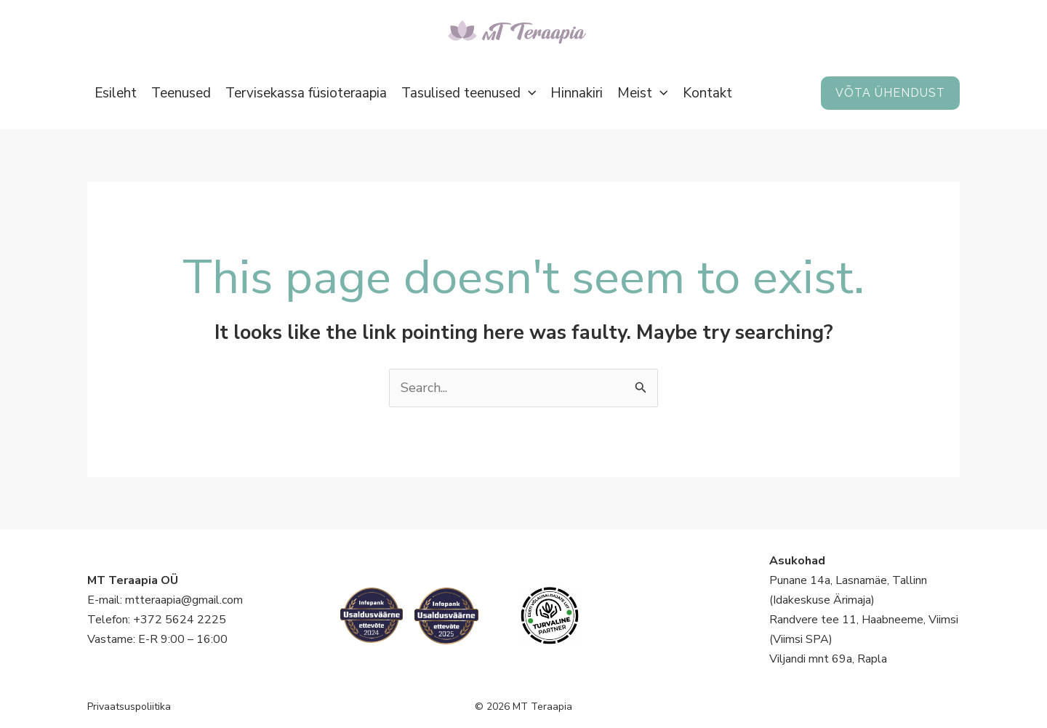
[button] (528, 93)
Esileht (116, 93)
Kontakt (707, 93)
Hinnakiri (576, 93)
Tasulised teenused (468, 93)
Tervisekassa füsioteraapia (306, 93)
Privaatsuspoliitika (129, 706)
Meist (642, 93)
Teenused (181, 93)
